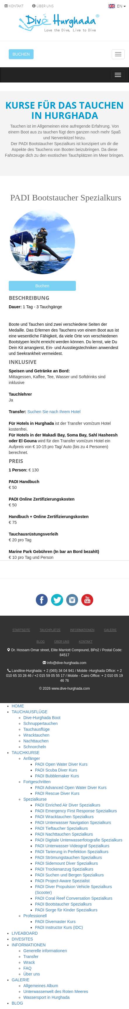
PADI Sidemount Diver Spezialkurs (66, 863)
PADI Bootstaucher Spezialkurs (63, 904)
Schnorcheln (34, 746)
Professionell (35, 915)
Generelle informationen (45, 950)
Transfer (31, 956)
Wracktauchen (36, 735)
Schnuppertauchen (40, 723)
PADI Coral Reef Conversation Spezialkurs (73, 898)
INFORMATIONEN (29, 945)
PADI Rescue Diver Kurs (57, 793)
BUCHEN (21, 54)
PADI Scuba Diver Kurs (56, 770)
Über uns (31, 974)
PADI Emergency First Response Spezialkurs (76, 811)
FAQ (27, 968)
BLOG (17, 1003)
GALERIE (20, 980)
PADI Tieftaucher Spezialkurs (61, 828)
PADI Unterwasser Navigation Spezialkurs (73, 822)
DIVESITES (22, 939)
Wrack (29, 962)
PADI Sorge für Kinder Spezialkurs (66, 910)
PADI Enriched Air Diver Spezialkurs (67, 805)
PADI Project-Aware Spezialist (62, 880)
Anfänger (31, 758)
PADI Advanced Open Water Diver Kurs (71, 787)
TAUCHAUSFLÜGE (30, 711)
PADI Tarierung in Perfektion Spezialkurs (72, 851)
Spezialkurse (35, 799)
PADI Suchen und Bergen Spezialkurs (69, 875)
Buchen (42, 285)
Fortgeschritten (36, 781)
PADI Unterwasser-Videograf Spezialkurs (72, 846)
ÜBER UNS (43, 5)
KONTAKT (13, 5)
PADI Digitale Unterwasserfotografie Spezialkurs (78, 840)
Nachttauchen (35, 741)
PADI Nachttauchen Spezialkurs (64, 834)
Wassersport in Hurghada (46, 997)
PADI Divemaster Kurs (55, 921)
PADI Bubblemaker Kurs (57, 776)
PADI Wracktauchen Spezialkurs (64, 816)
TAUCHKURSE (25, 752)
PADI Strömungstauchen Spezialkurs (68, 857)
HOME (18, 706)
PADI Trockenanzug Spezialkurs (64, 869)
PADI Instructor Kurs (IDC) (59, 927)
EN (117, 6)
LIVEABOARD (25, 933)
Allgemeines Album (40, 985)
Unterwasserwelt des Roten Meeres (55, 991)
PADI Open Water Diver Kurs (61, 764)
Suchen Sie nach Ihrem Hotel (54, 411)
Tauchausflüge (36, 729)
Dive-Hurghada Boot (41, 717)
